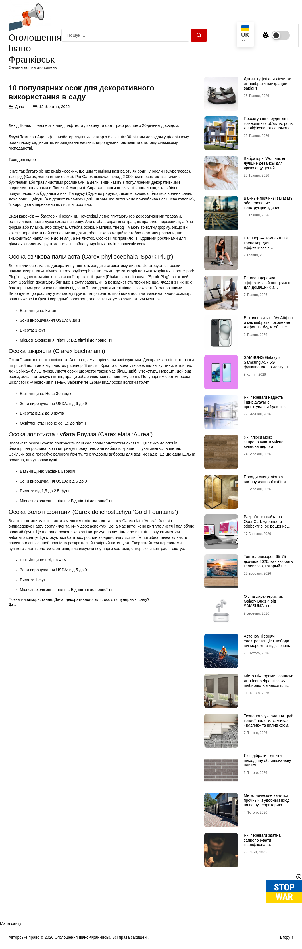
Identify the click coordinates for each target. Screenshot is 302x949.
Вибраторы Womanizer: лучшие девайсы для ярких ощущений (265, 163)
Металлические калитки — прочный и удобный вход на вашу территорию (268, 800)
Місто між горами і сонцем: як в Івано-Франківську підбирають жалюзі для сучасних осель (268, 683)
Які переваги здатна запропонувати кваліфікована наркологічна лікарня (263, 842)
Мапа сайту (10, 923)
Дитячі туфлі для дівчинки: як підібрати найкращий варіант (268, 84)
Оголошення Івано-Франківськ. (83, 937)
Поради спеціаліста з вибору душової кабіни (265, 479)
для (98, 700)
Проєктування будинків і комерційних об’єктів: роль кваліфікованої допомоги (268, 123)
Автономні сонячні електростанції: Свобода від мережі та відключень (267, 641)
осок (108, 700)
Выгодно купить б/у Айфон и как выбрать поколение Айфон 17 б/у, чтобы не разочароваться (268, 324)
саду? (144, 700)
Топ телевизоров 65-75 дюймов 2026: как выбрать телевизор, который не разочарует (268, 563)
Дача (19, 208)
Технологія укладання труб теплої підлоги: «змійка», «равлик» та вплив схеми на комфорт (268, 723)
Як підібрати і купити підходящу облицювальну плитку (267, 760)
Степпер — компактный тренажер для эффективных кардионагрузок (266, 245)
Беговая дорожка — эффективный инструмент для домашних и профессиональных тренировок (268, 287)
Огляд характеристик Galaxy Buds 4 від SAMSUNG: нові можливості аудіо (263, 603)
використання (39, 700)
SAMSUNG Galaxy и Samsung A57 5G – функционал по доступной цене (268, 364)
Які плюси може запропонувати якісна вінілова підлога (264, 442)
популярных (125, 700)
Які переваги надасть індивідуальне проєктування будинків (265, 402)
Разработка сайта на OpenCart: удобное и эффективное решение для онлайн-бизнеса (265, 523)
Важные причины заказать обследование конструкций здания (268, 203)
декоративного (79, 700)
